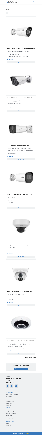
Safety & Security (9, 415)
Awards (7, 427)
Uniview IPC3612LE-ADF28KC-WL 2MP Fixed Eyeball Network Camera (20, 292)
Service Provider (9, 417)
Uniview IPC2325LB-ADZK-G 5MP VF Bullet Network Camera (20, 194)
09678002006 (10, 382)
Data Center (16, 5)
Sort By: (24, 13)
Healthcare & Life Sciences (11, 413)
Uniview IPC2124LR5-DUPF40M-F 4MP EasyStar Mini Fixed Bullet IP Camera (21, 49)
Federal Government (10, 411)
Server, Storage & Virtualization (12, 394)
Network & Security (9, 396)
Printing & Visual (9, 403)
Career (7, 428)
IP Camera (22, 5)
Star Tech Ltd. (26, 433)
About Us (7, 423)
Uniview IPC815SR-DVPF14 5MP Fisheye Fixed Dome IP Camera (20, 340)
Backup (7, 398)
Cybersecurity (8, 399)
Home (7, 5)
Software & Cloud (9, 405)
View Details (21, 62)
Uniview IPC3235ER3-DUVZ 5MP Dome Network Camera (19, 243)
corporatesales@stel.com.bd (13, 378)
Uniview (27, 5)
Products (11, 5)
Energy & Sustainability (10, 418)
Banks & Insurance (9, 409)
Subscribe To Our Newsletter (21, 369)
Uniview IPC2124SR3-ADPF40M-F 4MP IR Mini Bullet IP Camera (20, 97)
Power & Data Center (10, 401)
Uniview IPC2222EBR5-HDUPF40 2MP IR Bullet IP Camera (19, 145)
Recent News (8, 425)
